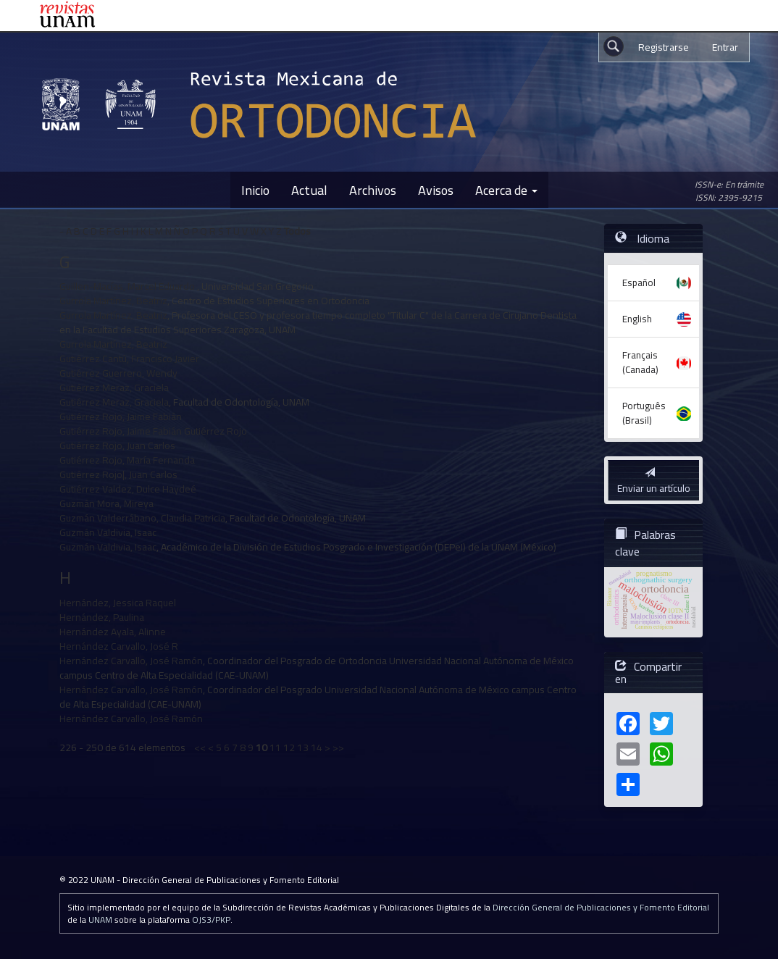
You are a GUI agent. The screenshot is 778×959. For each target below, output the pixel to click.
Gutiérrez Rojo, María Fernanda (127, 460)
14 (316, 747)
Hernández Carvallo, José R (118, 646)
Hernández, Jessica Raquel (117, 602)
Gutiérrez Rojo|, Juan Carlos (118, 474)
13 (303, 747)
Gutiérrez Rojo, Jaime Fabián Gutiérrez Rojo (153, 431)
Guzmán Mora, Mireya (106, 503)
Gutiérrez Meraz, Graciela (114, 387)
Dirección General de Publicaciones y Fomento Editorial (601, 907)
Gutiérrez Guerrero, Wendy (118, 373)
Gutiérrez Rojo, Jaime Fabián (120, 416)
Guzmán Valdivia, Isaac (107, 532)
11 (275, 747)
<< (200, 747)
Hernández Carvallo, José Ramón (131, 660)
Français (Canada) (640, 362)
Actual (309, 189)
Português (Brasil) (644, 412)
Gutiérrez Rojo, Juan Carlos (117, 445)
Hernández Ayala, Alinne (112, 631)
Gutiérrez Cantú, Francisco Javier (129, 358)
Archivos (372, 189)
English (637, 318)
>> (338, 747)
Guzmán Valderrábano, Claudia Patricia (142, 517)
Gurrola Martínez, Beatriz (113, 300)
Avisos (435, 189)
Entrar (725, 47)
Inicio (255, 189)
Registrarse (663, 47)
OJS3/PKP (211, 919)
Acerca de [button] (506, 189)
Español (639, 282)
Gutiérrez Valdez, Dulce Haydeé (127, 489)
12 (289, 747)
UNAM (100, 919)
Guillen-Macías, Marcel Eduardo (128, 286)
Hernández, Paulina (101, 617)
